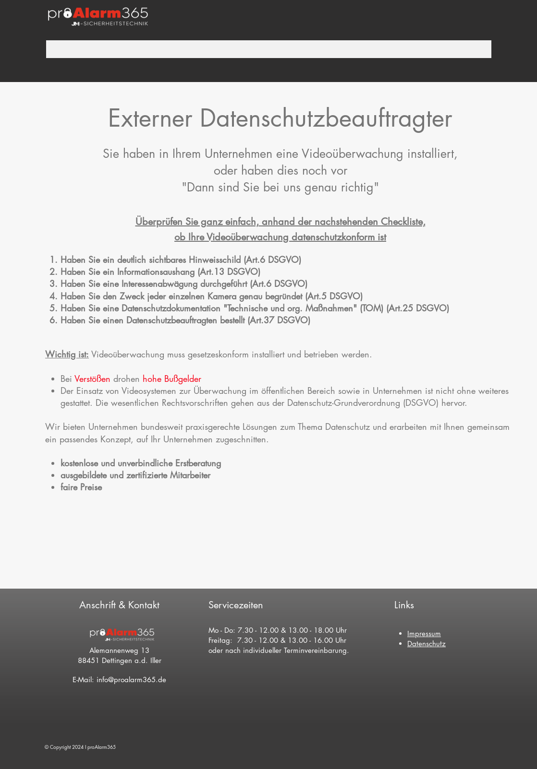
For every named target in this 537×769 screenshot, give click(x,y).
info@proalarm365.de (131, 679)
